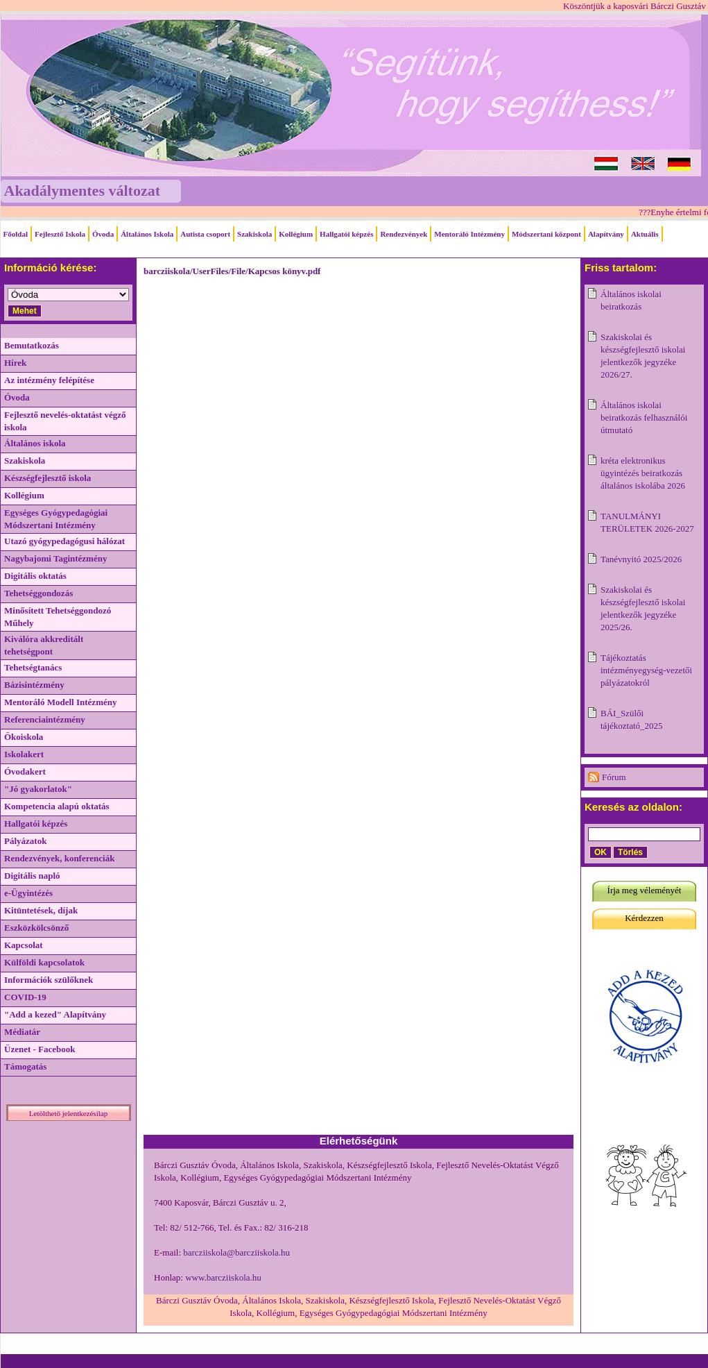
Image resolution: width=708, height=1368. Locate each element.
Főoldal (15, 234)
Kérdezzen (644, 918)
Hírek (15, 362)
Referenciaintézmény (44, 719)
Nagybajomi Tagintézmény (55, 558)
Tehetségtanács (33, 667)
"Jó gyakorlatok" (38, 789)
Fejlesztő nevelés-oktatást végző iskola (65, 420)
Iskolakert (24, 754)
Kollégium (296, 234)
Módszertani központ (546, 234)
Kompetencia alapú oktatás (57, 806)
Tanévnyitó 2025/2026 (641, 559)
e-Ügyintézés (28, 893)
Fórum (614, 777)
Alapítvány (606, 234)
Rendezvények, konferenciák (59, 858)
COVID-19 (25, 997)
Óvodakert (25, 771)
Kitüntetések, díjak (41, 910)
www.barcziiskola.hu (223, 1277)
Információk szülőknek (48, 979)
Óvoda (103, 234)
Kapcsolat (23, 945)
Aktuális (645, 234)
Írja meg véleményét (644, 890)
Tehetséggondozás (38, 593)
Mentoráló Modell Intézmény (60, 702)
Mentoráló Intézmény (469, 234)
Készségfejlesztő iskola (47, 478)
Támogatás (25, 1066)
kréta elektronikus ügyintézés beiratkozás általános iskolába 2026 (643, 473)
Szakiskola (254, 234)
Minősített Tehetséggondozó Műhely (57, 616)
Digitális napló (32, 875)
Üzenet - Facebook (40, 1049)
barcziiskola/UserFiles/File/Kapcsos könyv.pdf (232, 271)
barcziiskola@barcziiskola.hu (236, 1252)
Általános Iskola (147, 234)
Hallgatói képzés (346, 234)
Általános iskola (35, 443)
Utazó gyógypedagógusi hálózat (64, 541)
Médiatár (22, 1032)
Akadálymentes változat (82, 190)
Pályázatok (25, 841)
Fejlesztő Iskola (60, 234)
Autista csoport (205, 234)
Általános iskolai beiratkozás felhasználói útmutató (644, 417)
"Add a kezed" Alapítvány (55, 1014)
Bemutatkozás (31, 345)
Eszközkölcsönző (36, 927)
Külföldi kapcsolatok (44, 962)
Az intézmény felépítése (49, 380)
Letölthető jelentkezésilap (68, 1113)
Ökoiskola (23, 737)
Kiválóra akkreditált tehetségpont (43, 645)
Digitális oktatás (35, 576)
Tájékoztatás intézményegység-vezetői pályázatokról (646, 670)
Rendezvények (403, 234)
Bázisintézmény (34, 684)
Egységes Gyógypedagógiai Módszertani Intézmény (55, 518)
